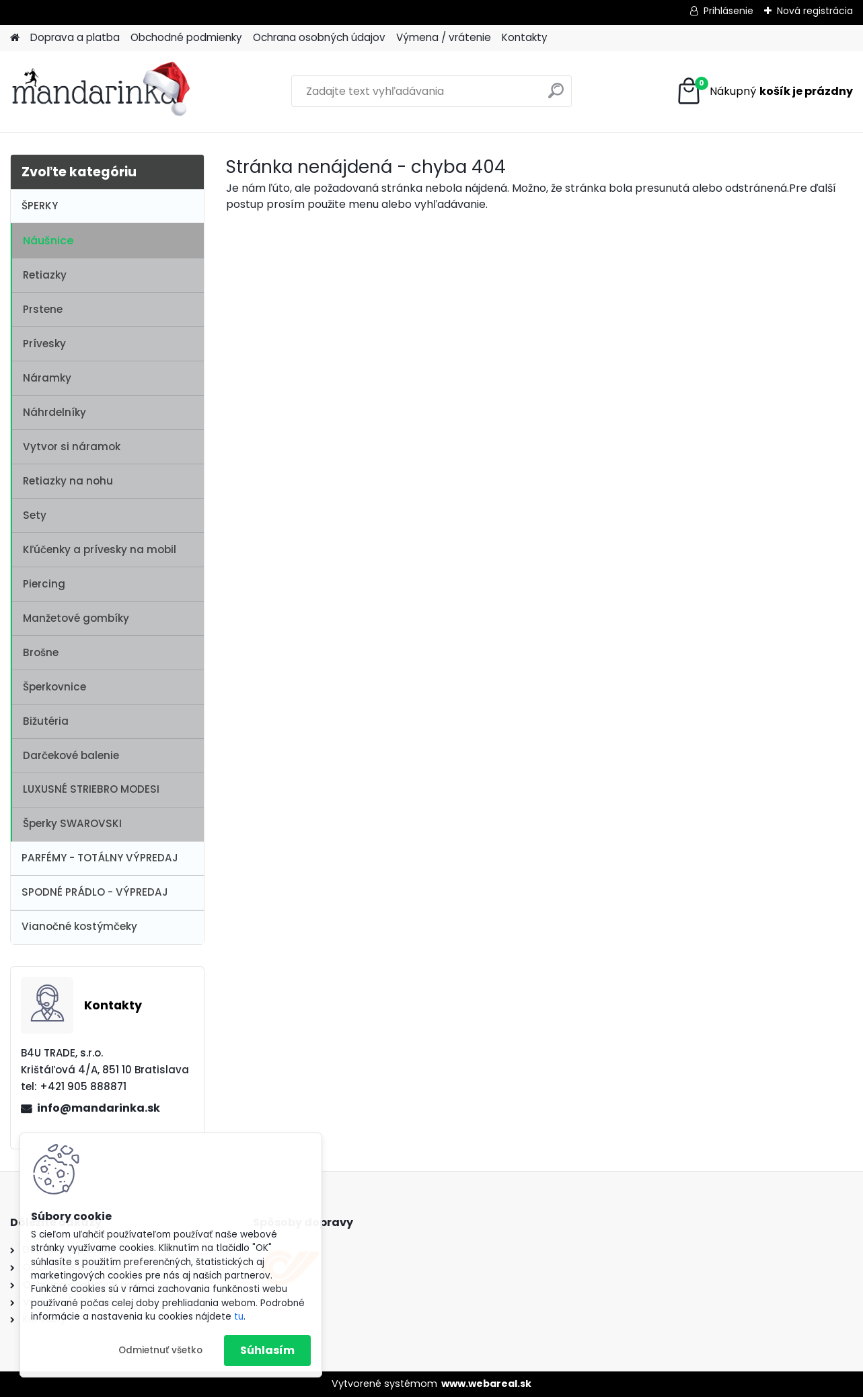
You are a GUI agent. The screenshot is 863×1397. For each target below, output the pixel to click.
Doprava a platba (75, 37)
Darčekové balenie (71, 755)
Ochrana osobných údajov (319, 37)
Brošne (41, 652)
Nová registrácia (815, 10)
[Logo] (102, 91)
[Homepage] (15, 38)
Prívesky (44, 343)
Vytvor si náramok (71, 446)
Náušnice (48, 240)
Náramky (47, 378)
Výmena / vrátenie (443, 37)
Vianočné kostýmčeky (79, 926)
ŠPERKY (40, 206)
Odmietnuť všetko (160, 1350)
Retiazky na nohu (68, 481)
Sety (34, 515)
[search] (556, 96)
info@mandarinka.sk (98, 1108)
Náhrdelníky (54, 412)
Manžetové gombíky (76, 618)
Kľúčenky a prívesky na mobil (99, 549)
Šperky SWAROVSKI (72, 823)
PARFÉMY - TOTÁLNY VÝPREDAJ (100, 858)
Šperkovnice (54, 687)
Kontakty (525, 37)
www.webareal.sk (486, 1383)
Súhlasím (267, 1350)
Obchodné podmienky (186, 37)
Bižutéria (46, 721)
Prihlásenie (728, 10)
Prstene (43, 309)
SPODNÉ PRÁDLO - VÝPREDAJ (95, 892)
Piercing (44, 584)
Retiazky (45, 275)
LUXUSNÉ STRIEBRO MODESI (91, 789)
